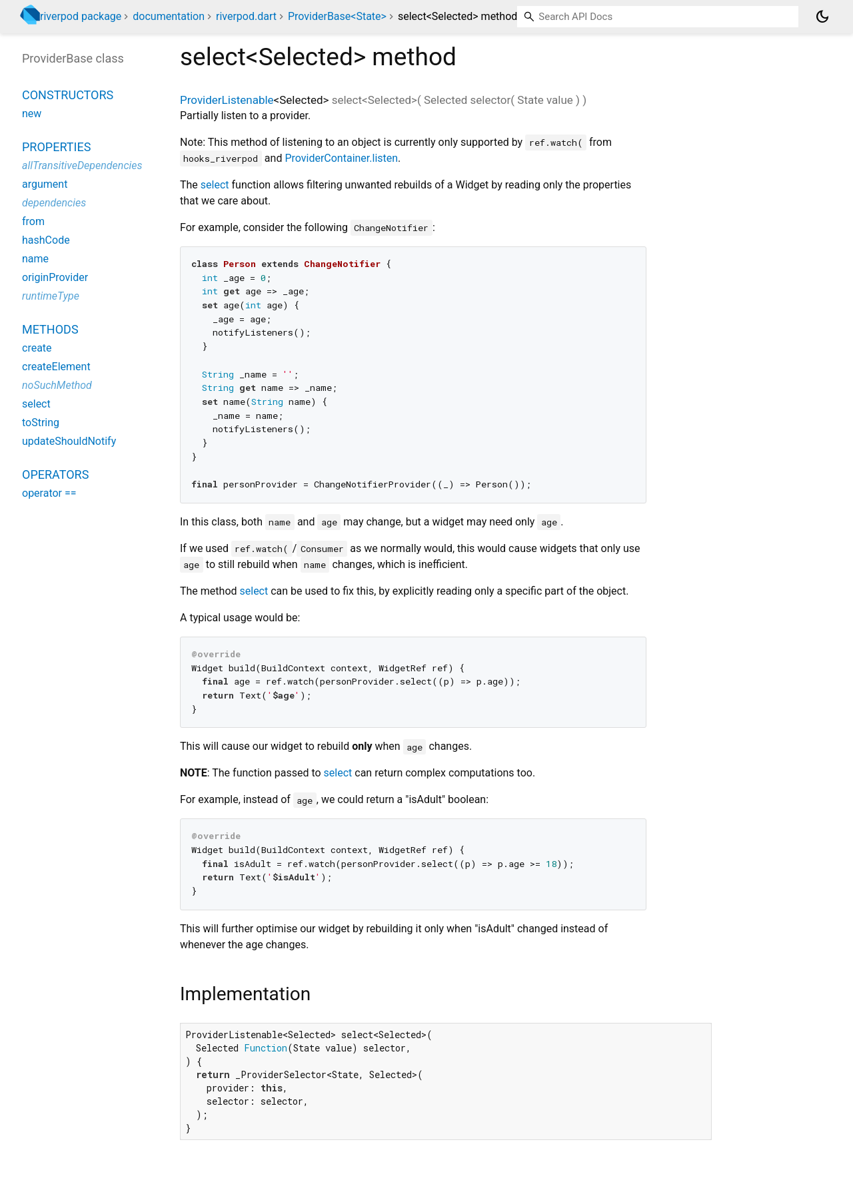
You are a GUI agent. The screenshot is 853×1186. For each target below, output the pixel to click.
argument (44, 184)
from (33, 221)
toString (40, 422)
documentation (169, 16)
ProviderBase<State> (337, 16)
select (215, 184)
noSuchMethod (57, 385)
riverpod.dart (246, 16)
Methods (50, 329)
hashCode (46, 240)
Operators (55, 474)
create (37, 348)
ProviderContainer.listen (341, 158)
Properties (56, 147)
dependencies (54, 202)
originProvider (55, 277)
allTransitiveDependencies (82, 165)
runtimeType (50, 296)
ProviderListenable (227, 100)
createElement (56, 366)
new (31, 113)
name (35, 258)
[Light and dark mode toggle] (822, 16)
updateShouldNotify (69, 441)
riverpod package (80, 16)
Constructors (67, 95)
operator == (49, 493)
